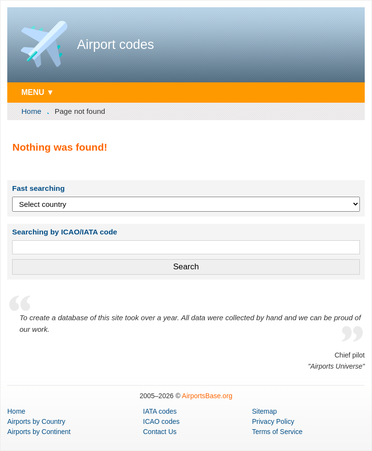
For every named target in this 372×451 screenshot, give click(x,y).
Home (31, 111)
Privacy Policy (273, 421)
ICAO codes (161, 421)
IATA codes (160, 411)
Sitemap (264, 411)
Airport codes (115, 44)
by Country (36, 421)
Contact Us (159, 431)
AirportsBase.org (207, 396)
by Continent (39, 431)
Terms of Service (277, 431)
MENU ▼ (37, 92)
